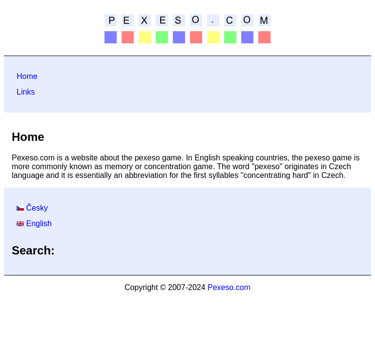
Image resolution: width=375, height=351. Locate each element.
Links (26, 92)
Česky (36, 208)
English (38, 223)
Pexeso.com (229, 287)
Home (27, 76)
